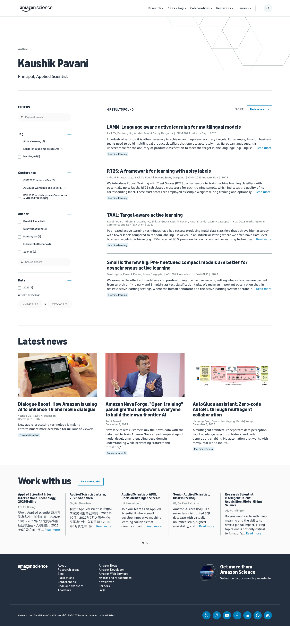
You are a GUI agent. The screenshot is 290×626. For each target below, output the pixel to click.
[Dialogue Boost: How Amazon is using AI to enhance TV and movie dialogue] (57, 375)
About (62, 565)
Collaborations (200, 8)
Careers (243, 8)
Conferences (67, 582)
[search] (44, 117)
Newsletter (106, 582)
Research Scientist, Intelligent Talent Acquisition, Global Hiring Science (243, 499)
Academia (64, 590)
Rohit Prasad (113, 421)
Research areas (68, 569)
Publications (66, 578)
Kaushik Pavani (143, 133)
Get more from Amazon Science (237, 569)
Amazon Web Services (113, 573)
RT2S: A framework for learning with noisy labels (159, 171)
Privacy (58, 615)
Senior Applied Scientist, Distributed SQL (191, 496)
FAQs (102, 590)
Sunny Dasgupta (163, 133)
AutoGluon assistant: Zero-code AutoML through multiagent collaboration (227, 409)
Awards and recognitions (115, 578)
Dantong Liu (124, 133)
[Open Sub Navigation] (163, 8)
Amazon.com (25, 615)
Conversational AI (29, 435)
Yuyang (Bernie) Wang (239, 421)
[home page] (36, 7)
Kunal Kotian (114, 221)
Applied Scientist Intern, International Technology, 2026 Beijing (37, 498)
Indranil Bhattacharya (120, 177)
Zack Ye (111, 133)
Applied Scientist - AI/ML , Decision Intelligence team (140, 496)
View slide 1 (143, 543)
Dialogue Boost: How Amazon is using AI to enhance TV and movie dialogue (57, 406)
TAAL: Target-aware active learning (145, 215)
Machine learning (117, 153)
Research (154, 8)
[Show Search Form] (268, 8)
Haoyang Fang (202, 421)
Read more (264, 148)
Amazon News (108, 565)
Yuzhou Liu (24, 415)
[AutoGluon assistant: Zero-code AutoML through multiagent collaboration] (232, 375)
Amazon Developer (111, 569)
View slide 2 (147, 543)
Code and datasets (70, 586)
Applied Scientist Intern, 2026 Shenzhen (88, 496)
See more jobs (90, 481)
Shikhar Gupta (160, 221)
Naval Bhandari (198, 221)
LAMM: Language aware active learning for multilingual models (174, 127)
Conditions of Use (43, 615)
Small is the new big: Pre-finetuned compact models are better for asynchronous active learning (177, 265)
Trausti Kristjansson (44, 415)
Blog (60, 573)
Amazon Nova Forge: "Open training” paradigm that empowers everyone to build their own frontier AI (144, 409)
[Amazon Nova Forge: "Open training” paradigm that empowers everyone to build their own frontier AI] (145, 375)
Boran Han (218, 421)
